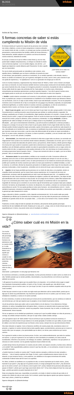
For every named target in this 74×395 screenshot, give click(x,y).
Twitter (7, 219)
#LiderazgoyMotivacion (37, 10)
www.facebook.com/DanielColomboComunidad (45, 214)
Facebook (10, 219)
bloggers (8, 4)
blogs (6, 2)
